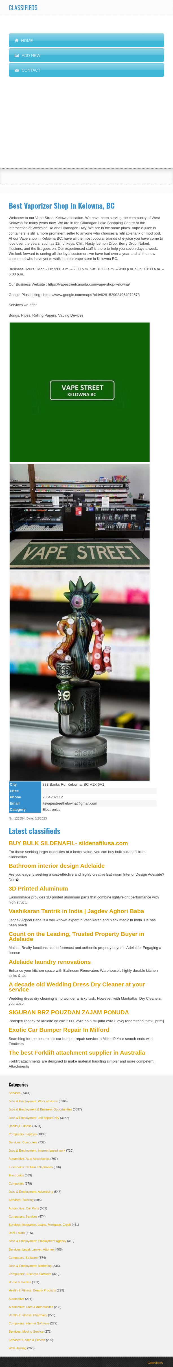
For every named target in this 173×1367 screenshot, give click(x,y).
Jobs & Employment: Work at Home (33, 1101)
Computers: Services (23, 1216)
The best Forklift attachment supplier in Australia (77, 1052)
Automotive (16, 1298)
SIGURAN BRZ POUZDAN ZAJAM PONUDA (69, 1012)
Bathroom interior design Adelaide (57, 865)
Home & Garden (20, 1282)
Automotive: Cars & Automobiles (31, 1307)
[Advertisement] (86, 126)
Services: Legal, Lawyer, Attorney (32, 1249)
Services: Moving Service (26, 1331)
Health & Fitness (20, 1126)
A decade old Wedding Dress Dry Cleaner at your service (77, 987)
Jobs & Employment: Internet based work (37, 1150)
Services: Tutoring (21, 1200)
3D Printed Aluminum (38, 888)
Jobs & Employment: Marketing (30, 1265)
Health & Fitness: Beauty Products (32, 1290)
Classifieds (155, 1362)
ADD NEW (27, 55)
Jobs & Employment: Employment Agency (37, 1241)
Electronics (16, 1175)
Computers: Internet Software (29, 1323)
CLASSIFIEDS (23, 7)
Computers (16, 1183)
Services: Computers (23, 1142)
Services (15, 1093)
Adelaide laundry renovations (50, 962)
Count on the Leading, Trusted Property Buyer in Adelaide (76, 936)
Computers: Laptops (23, 1134)
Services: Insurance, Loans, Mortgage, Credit (40, 1224)
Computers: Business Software (30, 1274)
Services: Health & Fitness (27, 1340)
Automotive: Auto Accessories (29, 1158)
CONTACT (28, 70)
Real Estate (17, 1233)
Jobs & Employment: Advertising (31, 1191)
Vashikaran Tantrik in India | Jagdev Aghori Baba (76, 911)
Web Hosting (18, 1348)
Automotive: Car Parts (24, 1208)
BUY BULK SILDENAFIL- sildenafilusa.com (68, 843)
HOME (24, 40)
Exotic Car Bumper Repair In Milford (59, 1029)
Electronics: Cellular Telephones (31, 1167)
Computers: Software (23, 1257)
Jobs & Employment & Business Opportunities (40, 1109)
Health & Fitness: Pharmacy (28, 1315)
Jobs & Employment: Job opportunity (34, 1117)
